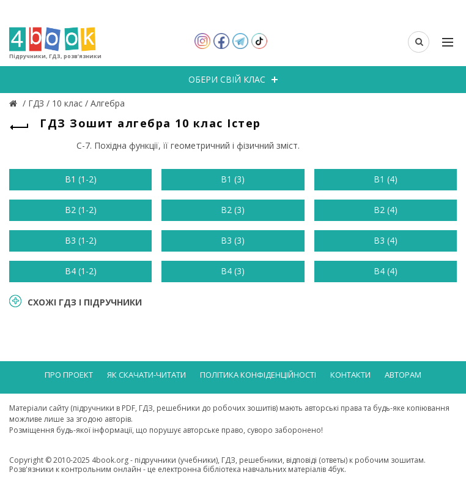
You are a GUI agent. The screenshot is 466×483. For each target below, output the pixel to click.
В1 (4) (386, 179)
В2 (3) (233, 209)
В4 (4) (386, 271)
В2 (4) (386, 209)
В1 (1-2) (81, 179)
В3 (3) (233, 240)
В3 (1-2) (81, 240)
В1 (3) (233, 179)
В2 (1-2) (81, 209)
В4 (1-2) (81, 271)
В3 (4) (386, 240)
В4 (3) (233, 271)
